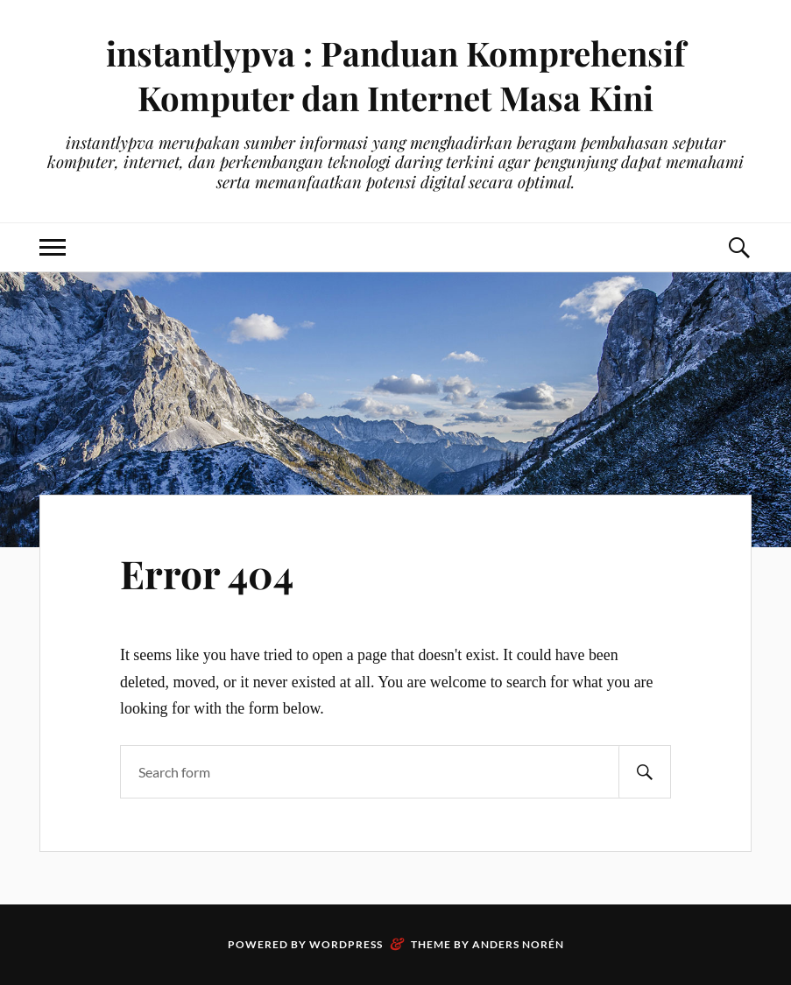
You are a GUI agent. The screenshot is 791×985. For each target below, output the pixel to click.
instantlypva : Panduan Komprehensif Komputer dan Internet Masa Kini (395, 75)
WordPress (346, 944)
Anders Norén (518, 944)
